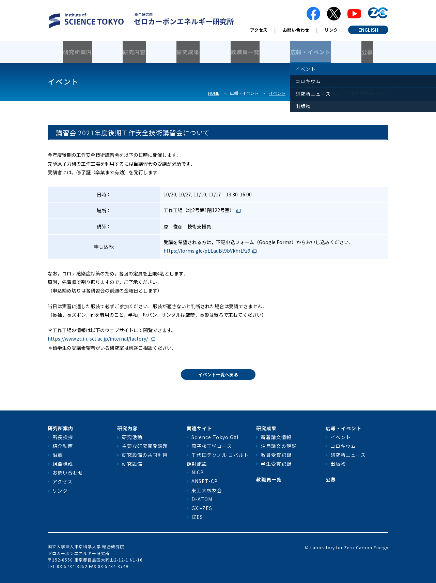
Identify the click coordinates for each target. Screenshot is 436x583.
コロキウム (343, 446)
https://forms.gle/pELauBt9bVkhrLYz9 (207, 250)
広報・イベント (310, 52)
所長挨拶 (62, 437)
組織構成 (62, 463)
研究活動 (132, 437)
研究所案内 (77, 52)
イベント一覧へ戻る (218, 374)
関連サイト (199, 428)
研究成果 (188, 52)
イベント (277, 93)
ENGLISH (368, 30)
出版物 (338, 463)
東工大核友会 (206, 490)
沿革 (57, 454)
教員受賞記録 (276, 454)
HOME (213, 93)
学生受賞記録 (276, 463)
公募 (367, 52)
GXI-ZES (201, 508)
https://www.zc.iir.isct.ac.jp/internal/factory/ (98, 338)
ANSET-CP (204, 481)
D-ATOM (201, 499)
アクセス (258, 30)
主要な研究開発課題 (145, 446)
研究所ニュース (348, 454)
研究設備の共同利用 (145, 454)
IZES (197, 516)
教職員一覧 (245, 52)
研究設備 (132, 463)
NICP (197, 472)
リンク (331, 30)
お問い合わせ (296, 30)
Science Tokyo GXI (214, 437)
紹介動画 (62, 446)
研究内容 (134, 52)
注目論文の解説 (279, 446)
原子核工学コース (211, 446)
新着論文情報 (276, 437)
